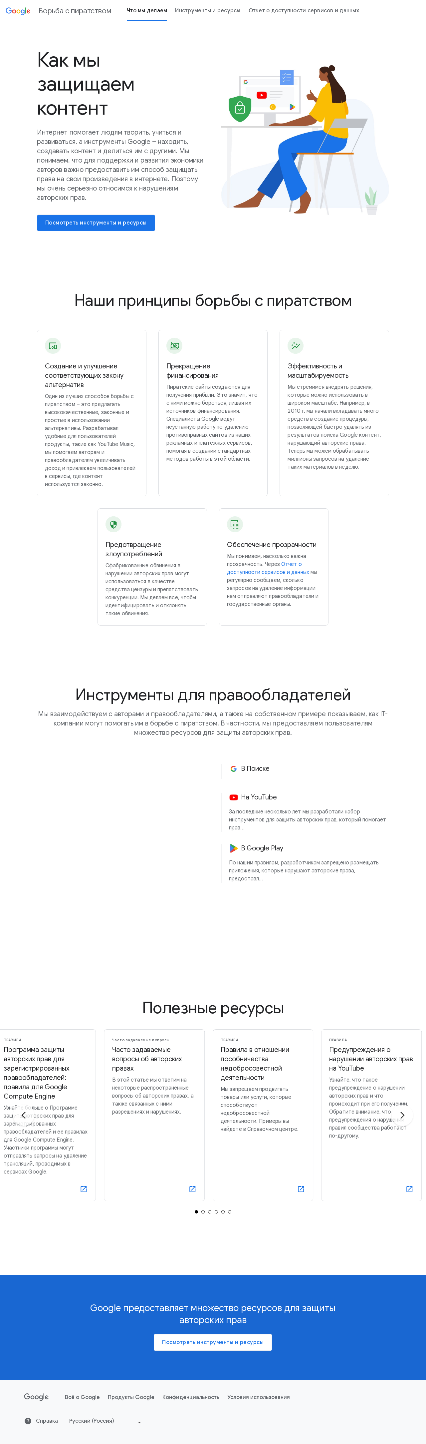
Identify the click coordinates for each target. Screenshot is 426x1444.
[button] (309, 771)
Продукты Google (131, 1413)
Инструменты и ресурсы (207, 10)
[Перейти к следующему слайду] (402, 1131)
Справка (41, 1437)
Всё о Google (82, 1413)
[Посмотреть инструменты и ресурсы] (96, 223)
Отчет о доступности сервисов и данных (304, 10)
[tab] (196, 1227)
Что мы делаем (147, 10)
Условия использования (258, 1413)
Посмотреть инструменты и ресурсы (213, 1358)
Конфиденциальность (190, 1413)
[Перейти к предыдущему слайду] (23, 1131)
